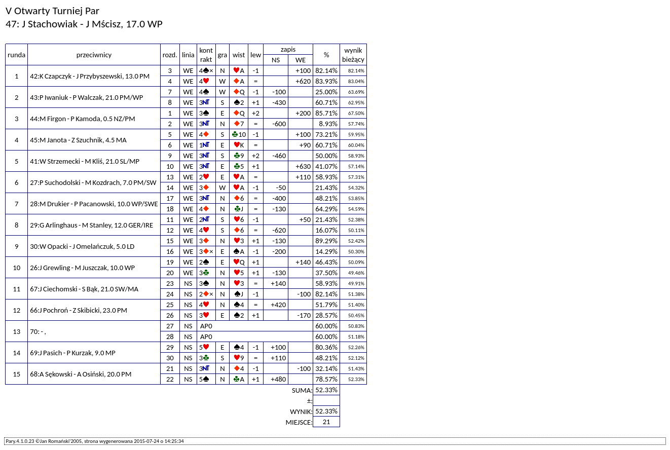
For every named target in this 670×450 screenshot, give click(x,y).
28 (170, 336)
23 (170, 283)
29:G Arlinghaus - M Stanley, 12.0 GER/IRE (91, 225)
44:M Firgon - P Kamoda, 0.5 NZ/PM (82, 118)
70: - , (38, 331)
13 (170, 176)
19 (170, 262)
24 (170, 293)
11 (170, 219)
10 (170, 166)
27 (170, 325)
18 (170, 208)
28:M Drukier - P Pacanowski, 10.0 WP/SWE (94, 203)
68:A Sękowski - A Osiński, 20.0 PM (80, 374)
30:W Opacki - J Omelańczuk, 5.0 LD (82, 246)
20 (170, 272)
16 (170, 251)
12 (170, 230)
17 (170, 198)
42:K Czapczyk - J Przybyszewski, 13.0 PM (90, 76)
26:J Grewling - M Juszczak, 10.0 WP (82, 267)
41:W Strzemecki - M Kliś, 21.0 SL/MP (84, 161)
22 (170, 379)
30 (170, 357)
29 (170, 347)
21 (170, 368)
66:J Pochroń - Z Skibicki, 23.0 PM (78, 310)
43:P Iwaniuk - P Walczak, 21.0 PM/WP (86, 97)
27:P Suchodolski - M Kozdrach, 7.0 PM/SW (93, 182)
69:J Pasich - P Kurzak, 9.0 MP (72, 352)
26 (170, 315)
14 (170, 187)
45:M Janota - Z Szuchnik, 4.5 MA (78, 139)
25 (170, 304)
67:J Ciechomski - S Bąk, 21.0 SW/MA (84, 288)
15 (170, 240)
